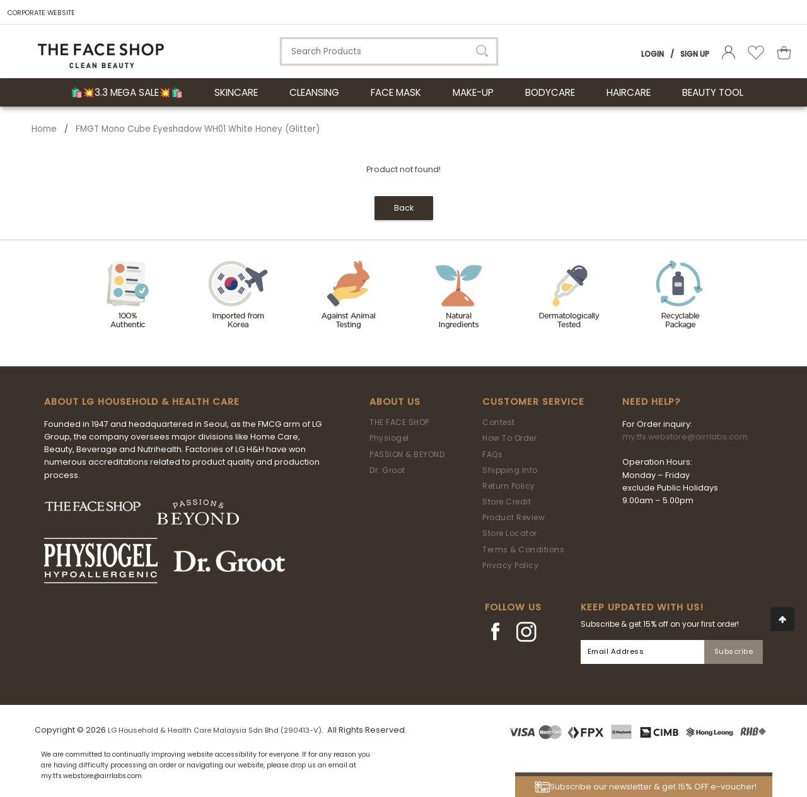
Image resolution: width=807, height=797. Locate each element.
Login (652, 54)
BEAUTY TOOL (712, 92)
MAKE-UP (473, 92)
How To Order (509, 438)
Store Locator (509, 533)
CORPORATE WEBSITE (41, 13)
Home (44, 129)
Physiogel (389, 438)
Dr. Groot (387, 470)
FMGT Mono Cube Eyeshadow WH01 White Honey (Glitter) (198, 129)
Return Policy (508, 485)
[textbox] (389, 51)
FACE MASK (396, 92)
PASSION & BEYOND (406, 454)
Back (404, 207)
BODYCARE (550, 92)
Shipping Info (510, 470)
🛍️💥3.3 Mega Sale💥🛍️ (127, 92)
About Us (395, 401)
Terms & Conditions (523, 549)
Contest (498, 422)
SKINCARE (236, 92)
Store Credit (506, 501)
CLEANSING (314, 92)
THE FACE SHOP (399, 422)
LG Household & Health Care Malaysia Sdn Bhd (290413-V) (215, 730)
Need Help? (651, 401)
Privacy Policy (510, 565)
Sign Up (694, 54)
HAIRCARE (629, 92)
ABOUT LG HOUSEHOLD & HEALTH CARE (142, 401)
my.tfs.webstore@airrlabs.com (685, 436)
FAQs (492, 454)
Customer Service (533, 401)
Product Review (513, 517)
